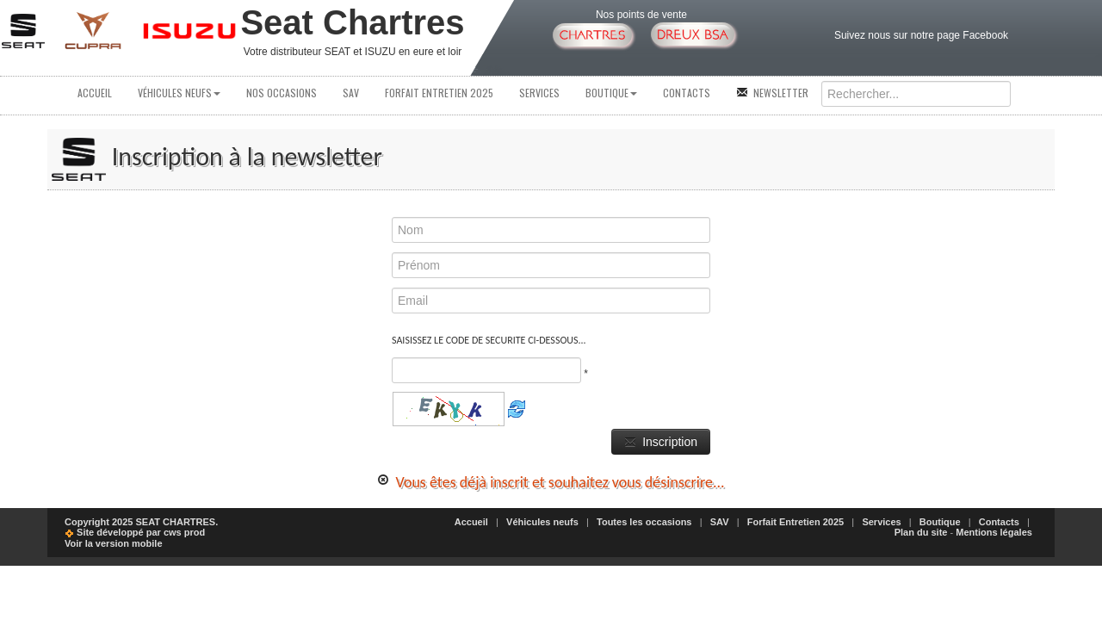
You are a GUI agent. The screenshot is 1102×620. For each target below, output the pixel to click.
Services (539, 92)
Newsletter (772, 92)
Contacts (686, 92)
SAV (351, 92)
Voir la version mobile (114, 543)
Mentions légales (994, 532)
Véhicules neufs (179, 92)
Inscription (660, 442)
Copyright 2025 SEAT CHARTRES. (141, 522)
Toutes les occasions (644, 522)
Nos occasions (281, 92)
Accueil (94, 92)
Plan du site (921, 532)
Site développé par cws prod (135, 532)
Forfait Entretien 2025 (439, 92)
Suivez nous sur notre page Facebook (921, 35)
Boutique (611, 92)
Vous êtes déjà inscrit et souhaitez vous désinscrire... (550, 482)
